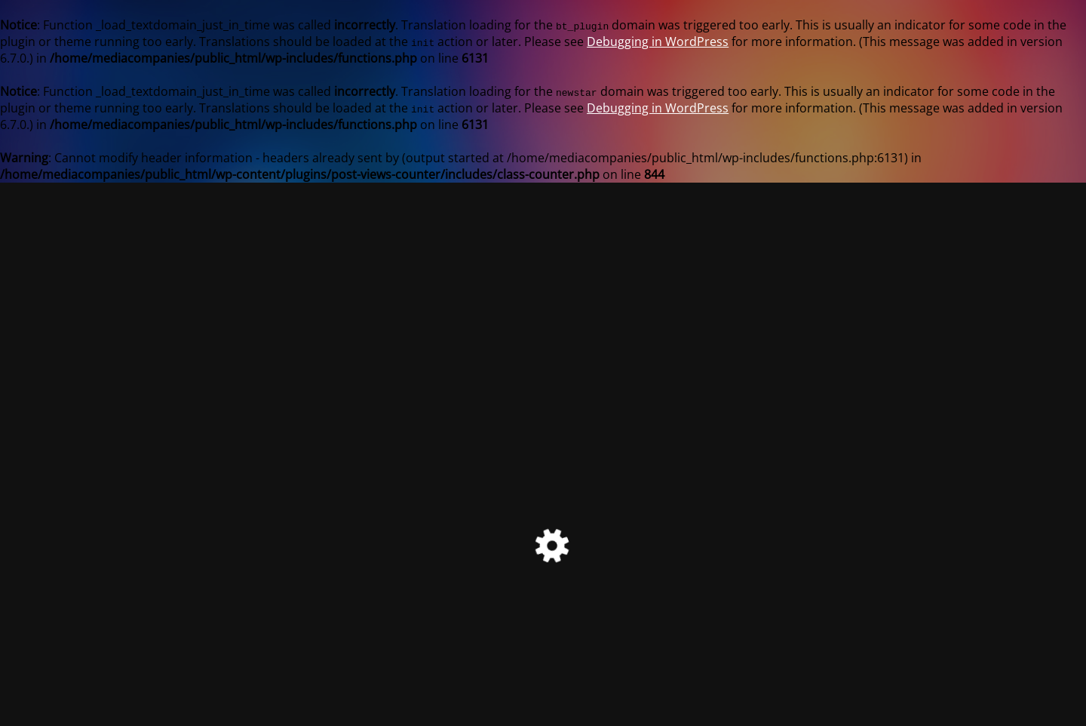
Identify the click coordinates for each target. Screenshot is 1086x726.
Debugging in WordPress (658, 41)
